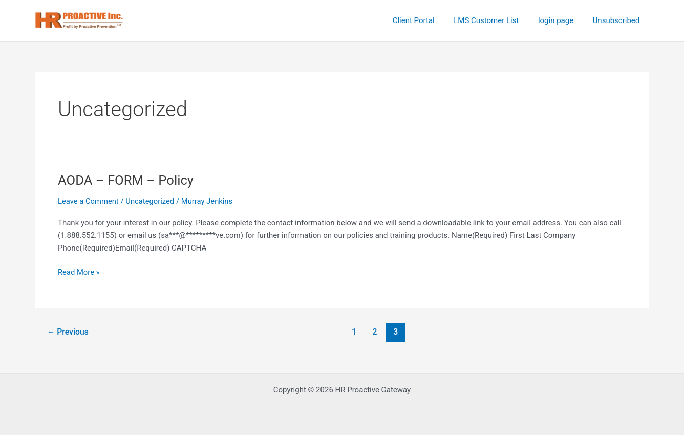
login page (561, 20)
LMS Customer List (495, 20)
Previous (68, 332)
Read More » (79, 271)
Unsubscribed (618, 20)
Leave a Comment (89, 201)
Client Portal (427, 20)
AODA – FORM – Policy (127, 180)
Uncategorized (151, 201)
